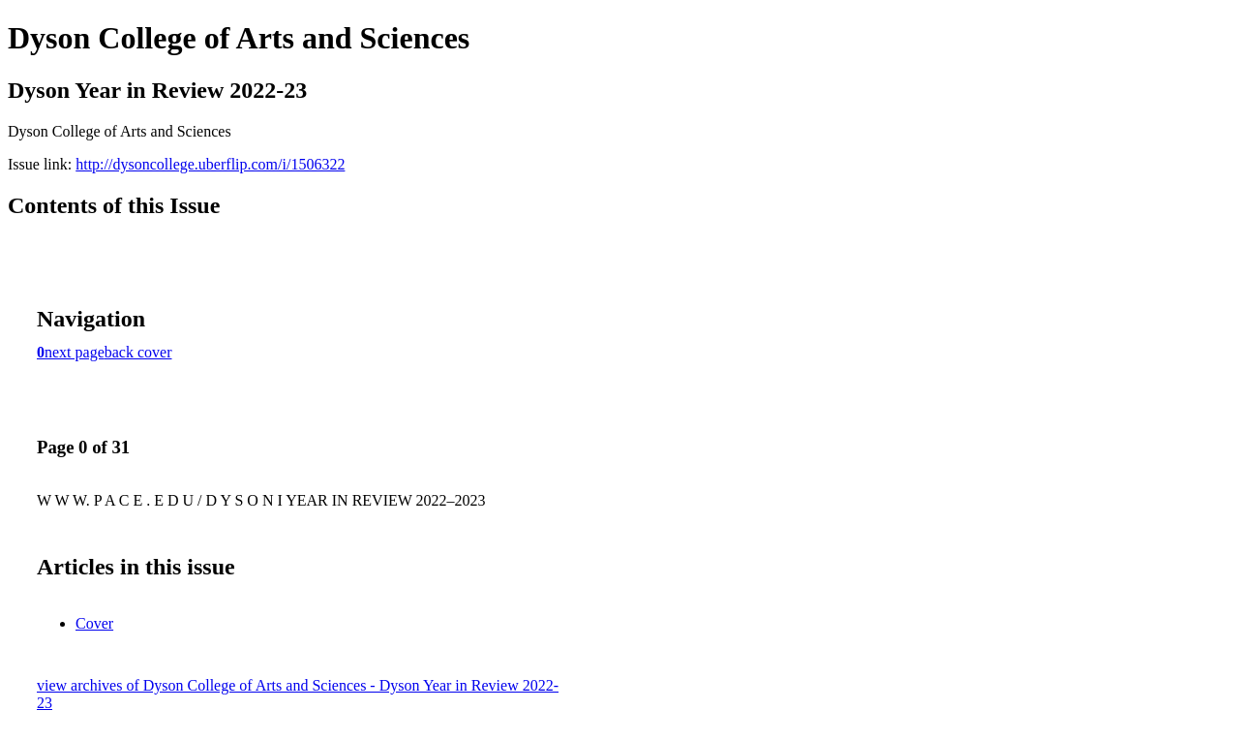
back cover (138, 352)
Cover (94, 623)
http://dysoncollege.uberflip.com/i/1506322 (210, 164)
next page (75, 352)
